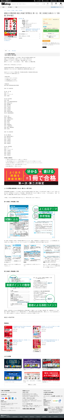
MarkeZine (8, 416)
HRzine (50, 416)
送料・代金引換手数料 (5, 390)
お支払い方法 (4, 394)
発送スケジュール (25, 390)
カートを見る (60, 4)
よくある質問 (37, 0)
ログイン (60, 0)
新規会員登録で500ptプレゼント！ (57, 7)
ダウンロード (56, 4)
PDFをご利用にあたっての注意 (24, 36)
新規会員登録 (54, 0)
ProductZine (56, 416)
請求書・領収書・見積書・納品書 (28, 408)
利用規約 (44, 399)
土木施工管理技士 (35, 30)
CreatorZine (44, 416)
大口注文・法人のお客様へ (48, 392)
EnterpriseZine (15, 416)
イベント (61, 416)
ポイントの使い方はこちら (47, 24)
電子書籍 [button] (10, 7)
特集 (16, 7)
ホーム (5, 10)
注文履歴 (52, 4)
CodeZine (2, 416)
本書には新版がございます (51, 37)
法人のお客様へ (45, 0)
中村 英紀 (20, 18)
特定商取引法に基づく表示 (47, 400)
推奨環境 (20, 38)
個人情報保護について (46, 401)
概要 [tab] (6, 50)
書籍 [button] (3, 7)
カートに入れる (51, 30)
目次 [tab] (9, 50)
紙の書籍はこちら (51, 33)
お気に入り (47, 4)
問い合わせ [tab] (14, 50)
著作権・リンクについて (46, 402)
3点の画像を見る (7, 40)
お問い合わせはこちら (47, 394)
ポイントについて (47, 390)
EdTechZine (32, 416)
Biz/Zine (26, 416)
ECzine (21, 416)
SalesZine (38, 416)
